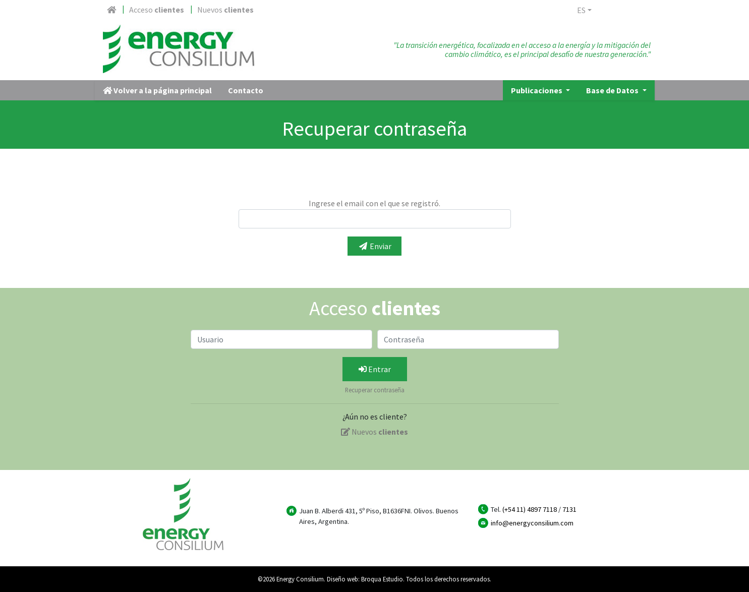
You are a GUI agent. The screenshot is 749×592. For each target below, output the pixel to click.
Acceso (156, 10)
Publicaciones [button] (537, 90)
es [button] (581, 10)
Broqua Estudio (382, 579)
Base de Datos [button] (613, 90)
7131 (569, 509)
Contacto (245, 90)
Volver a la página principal (157, 90)
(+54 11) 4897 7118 (529, 509)
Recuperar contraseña (375, 390)
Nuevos (225, 10)
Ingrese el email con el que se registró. (374, 203)
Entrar (375, 369)
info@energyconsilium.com (532, 522)
